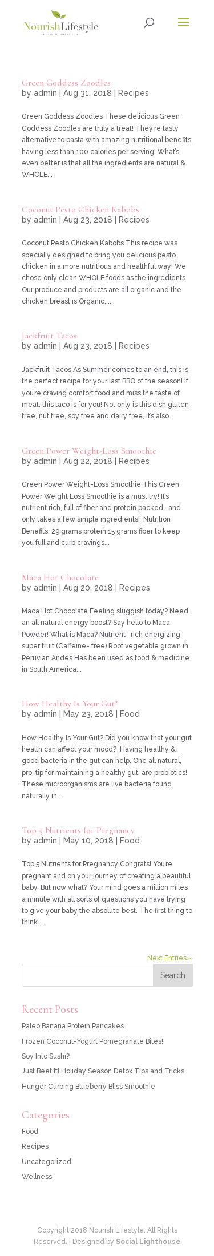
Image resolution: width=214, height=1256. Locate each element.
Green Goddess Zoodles (66, 82)
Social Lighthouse (148, 1242)
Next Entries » (170, 958)
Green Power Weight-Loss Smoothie (89, 451)
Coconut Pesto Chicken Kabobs (80, 209)
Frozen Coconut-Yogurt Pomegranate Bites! (92, 1041)
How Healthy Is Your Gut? (70, 703)
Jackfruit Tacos (49, 335)
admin (45, 93)
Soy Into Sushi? (46, 1056)
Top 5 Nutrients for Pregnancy (78, 830)
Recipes (133, 93)
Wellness (37, 1177)
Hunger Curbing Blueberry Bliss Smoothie (88, 1087)
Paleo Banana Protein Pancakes (73, 1026)
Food (130, 713)
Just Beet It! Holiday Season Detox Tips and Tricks (103, 1071)
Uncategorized (46, 1162)
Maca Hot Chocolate (60, 577)
